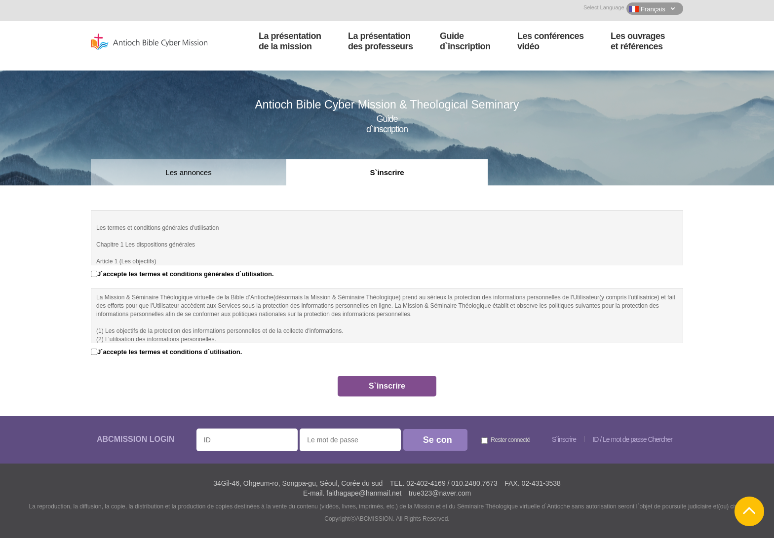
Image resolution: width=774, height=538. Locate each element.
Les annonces (188, 172)
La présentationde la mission (290, 41)
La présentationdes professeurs (380, 41)
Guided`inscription (465, 41)
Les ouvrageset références (638, 41)
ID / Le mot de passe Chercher (632, 439)
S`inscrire (387, 172)
